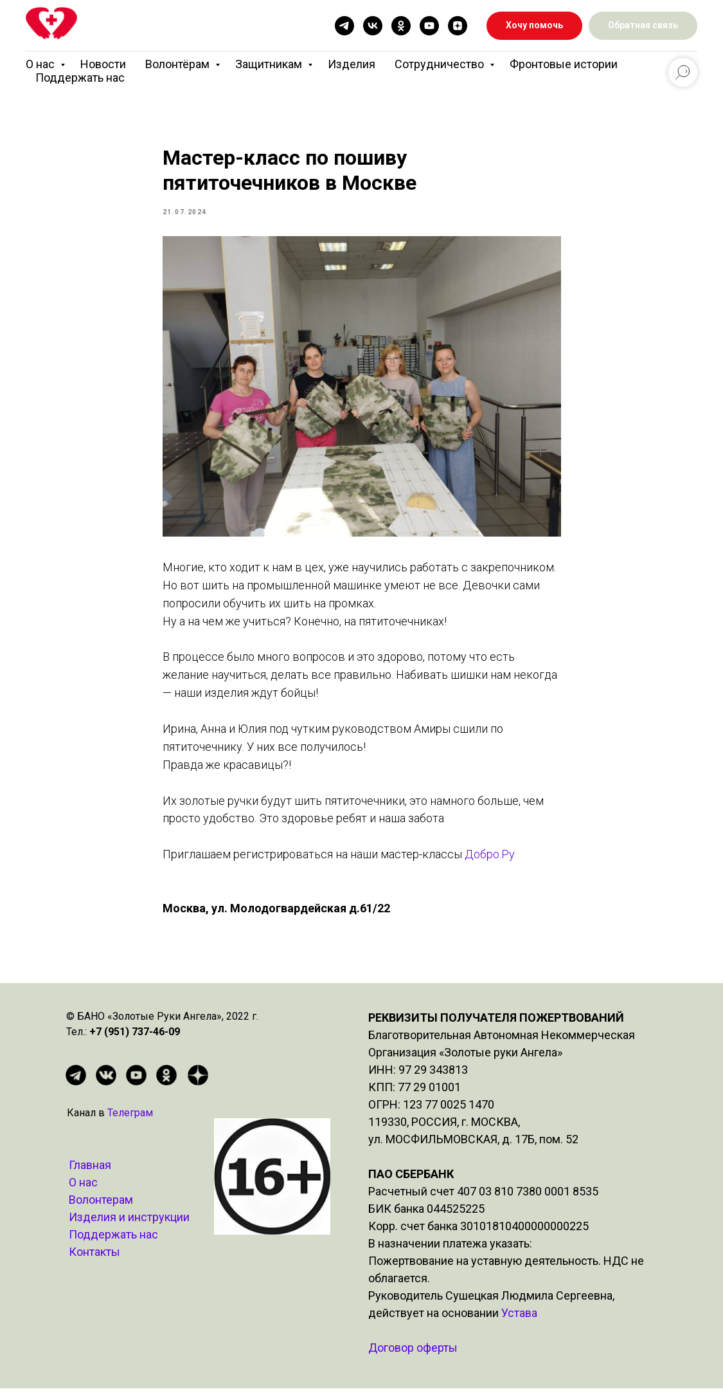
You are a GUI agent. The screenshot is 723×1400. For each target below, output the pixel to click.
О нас (41, 64)
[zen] (457, 25)
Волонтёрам (178, 64)
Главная (90, 1176)
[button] (643, 26)
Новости (103, 64)
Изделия (351, 64)
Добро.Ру (488, 860)
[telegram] (344, 25)
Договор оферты (413, 1359)
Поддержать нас (80, 77)
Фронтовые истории (564, 64)
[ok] (401, 25)
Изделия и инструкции (129, 1228)
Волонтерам (101, 1211)
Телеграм (130, 1124)
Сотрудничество (440, 64)
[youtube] (429, 25)
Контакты (94, 1263)
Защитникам (270, 64)
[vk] (372, 25)
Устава (519, 1324)
